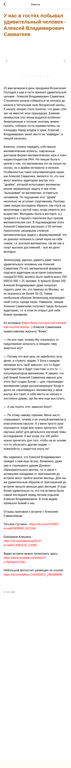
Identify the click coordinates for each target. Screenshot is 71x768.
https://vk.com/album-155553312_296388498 (33, 574)
